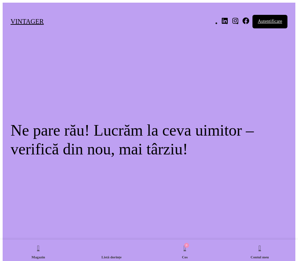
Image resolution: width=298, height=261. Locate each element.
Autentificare (270, 21)
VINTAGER (27, 21)
